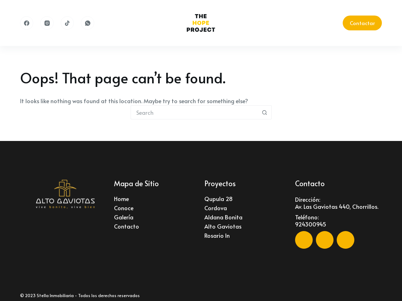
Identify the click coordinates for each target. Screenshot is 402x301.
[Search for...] (194, 112)
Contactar (362, 22)
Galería (123, 217)
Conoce (123, 208)
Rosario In (217, 235)
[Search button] (265, 112)
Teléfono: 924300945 (310, 220)
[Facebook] (27, 23)
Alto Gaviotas (222, 226)
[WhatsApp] (87, 23)
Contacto (126, 226)
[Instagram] (47, 23)
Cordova (215, 208)
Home (121, 198)
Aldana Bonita (223, 217)
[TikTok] (67, 23)
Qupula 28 (218, 198)
